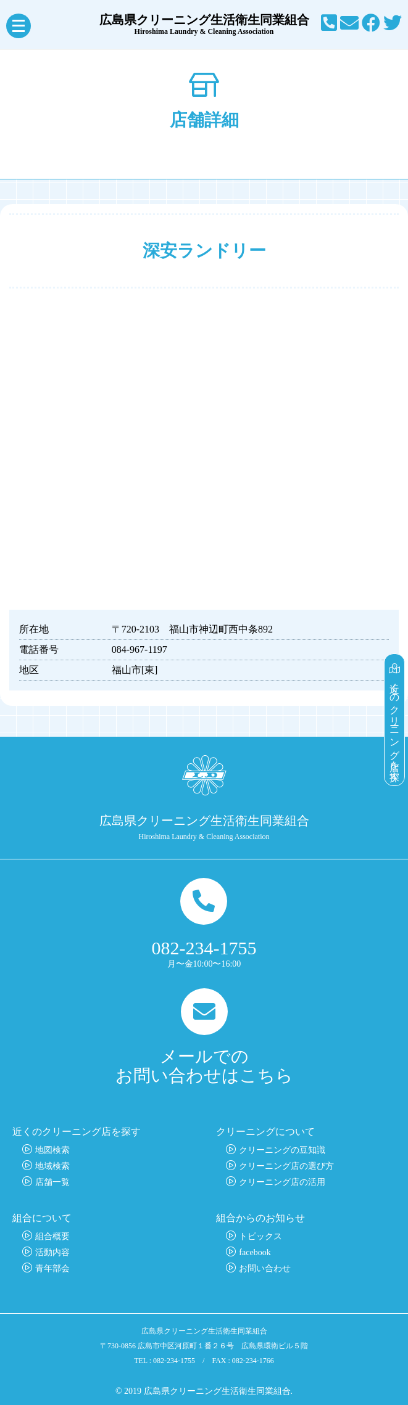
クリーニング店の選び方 (286, 1166)
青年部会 (52, 1268)
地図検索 (52, 1150)
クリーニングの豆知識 (282, 1150)
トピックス (260, 1236)
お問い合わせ (265, 1268)
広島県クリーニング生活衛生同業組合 (204, 24)
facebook (254, 1252)
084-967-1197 (139, 649)
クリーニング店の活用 (282, 1182)
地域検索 (52, 1166)
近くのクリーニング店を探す (394, 719)
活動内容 (52, 1252)
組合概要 (52, 1236)
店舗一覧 (52, 1182)
